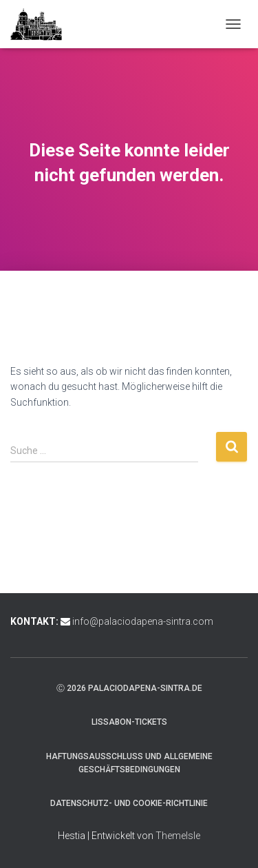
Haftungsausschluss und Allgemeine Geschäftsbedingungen (129, 763)
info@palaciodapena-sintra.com (142, 621)
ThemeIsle (177, 835)
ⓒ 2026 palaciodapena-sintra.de (129, 688)
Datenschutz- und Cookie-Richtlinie (129, 803)
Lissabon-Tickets (129, 722)
